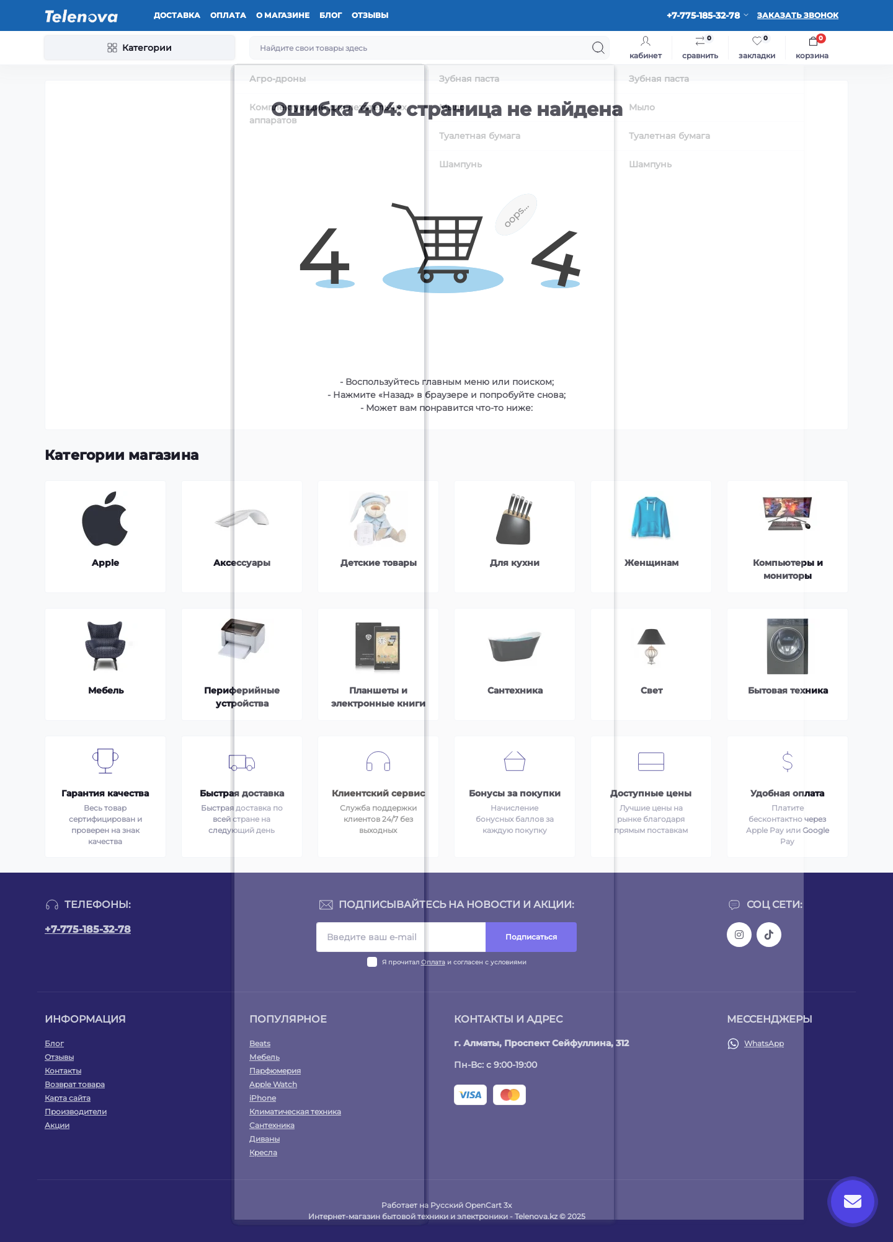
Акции (57, 1125)
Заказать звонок (797, 15)
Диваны (264, 1138)
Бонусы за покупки (515, 793)
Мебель (264, 1057)
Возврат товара (75, 1084)
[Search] (598, 47)
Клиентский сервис (378, 793)
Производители (76, 1111)
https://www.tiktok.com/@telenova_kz (769, 935)
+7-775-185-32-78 (88, 929)
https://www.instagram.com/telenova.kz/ (739, 935)
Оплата (228, 15)
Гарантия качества (105, 793)
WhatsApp (764, 1043)
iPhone (262, 1098)
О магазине (282, 15)
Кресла (263, 1152)
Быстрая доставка (242, 793)
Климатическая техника (295, 1111)
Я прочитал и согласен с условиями (454, 962)
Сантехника (272, 1125)
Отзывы (370, 15)
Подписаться (531, 936)
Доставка (177, 15)
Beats (259, 1043)
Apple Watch (273, 1084)
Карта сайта (68, 1098)
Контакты (63, 1070)
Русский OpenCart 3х (471, 1205)
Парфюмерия (275, 1070)
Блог (330, 15)
